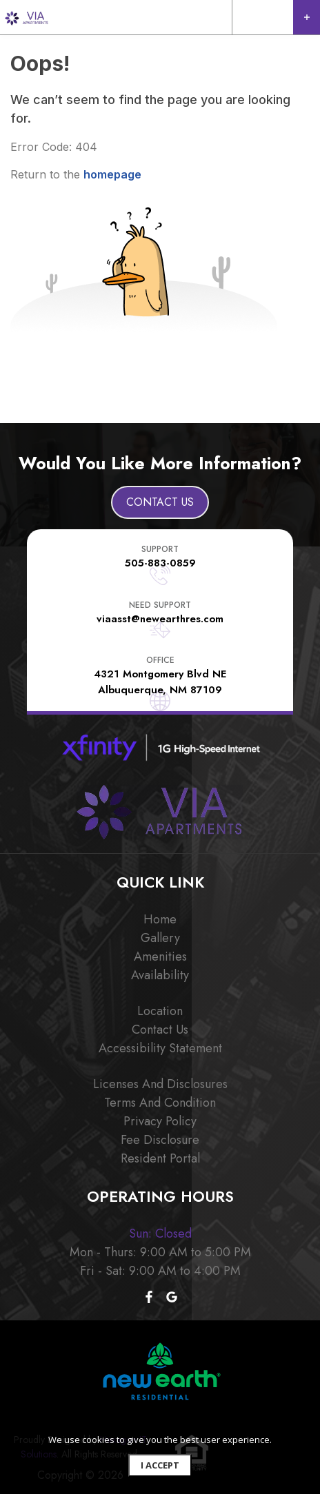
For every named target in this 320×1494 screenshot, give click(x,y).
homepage (112, 174)
